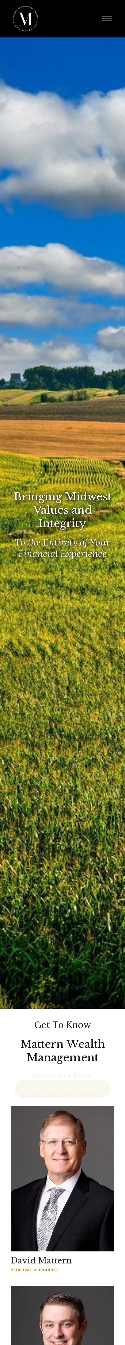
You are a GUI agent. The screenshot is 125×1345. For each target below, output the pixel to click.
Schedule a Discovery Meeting (62, 1089)
